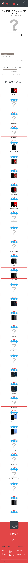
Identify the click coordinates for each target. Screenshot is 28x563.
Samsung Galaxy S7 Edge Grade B (14, 251)
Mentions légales (24, 561)
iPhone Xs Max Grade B (14, 507)
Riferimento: (9, 15)
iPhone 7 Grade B (14, 165)
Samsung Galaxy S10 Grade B (14, 478)
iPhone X (14, 265)
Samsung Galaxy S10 (14, 464)
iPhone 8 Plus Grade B (14, 208)
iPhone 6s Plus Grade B (14, 151)
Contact (3, 551)
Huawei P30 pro (14, 435)
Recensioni (14, 71)
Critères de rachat (11, 555)
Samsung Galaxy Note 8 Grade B (14, 293)
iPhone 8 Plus (14, 94)
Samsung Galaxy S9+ (14, 137)
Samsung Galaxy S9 (14, 123)
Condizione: (11, 17)
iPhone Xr (14, 379)
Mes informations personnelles (20, 552)
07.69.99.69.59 (14, 525)
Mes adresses (19, 550)
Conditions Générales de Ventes (16, 561)
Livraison (3, 550)
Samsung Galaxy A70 (14, 407)
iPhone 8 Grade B (14, 194)
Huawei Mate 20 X (14, 421)
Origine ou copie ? (11, 554)
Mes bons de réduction (21, 554)
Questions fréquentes (10, 550)
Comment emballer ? (10, 552)
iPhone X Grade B (14, 279)
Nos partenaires (4, 554)
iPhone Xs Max (14, 322)
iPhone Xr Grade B (14, 393)
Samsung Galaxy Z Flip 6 (14, 236)
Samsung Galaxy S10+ (14, 450)
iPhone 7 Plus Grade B (14, 180)
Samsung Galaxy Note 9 (14, 350)
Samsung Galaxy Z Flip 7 (14, 222)
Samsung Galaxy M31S (14, 336)
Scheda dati (21, 67)
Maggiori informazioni (9, 67)
